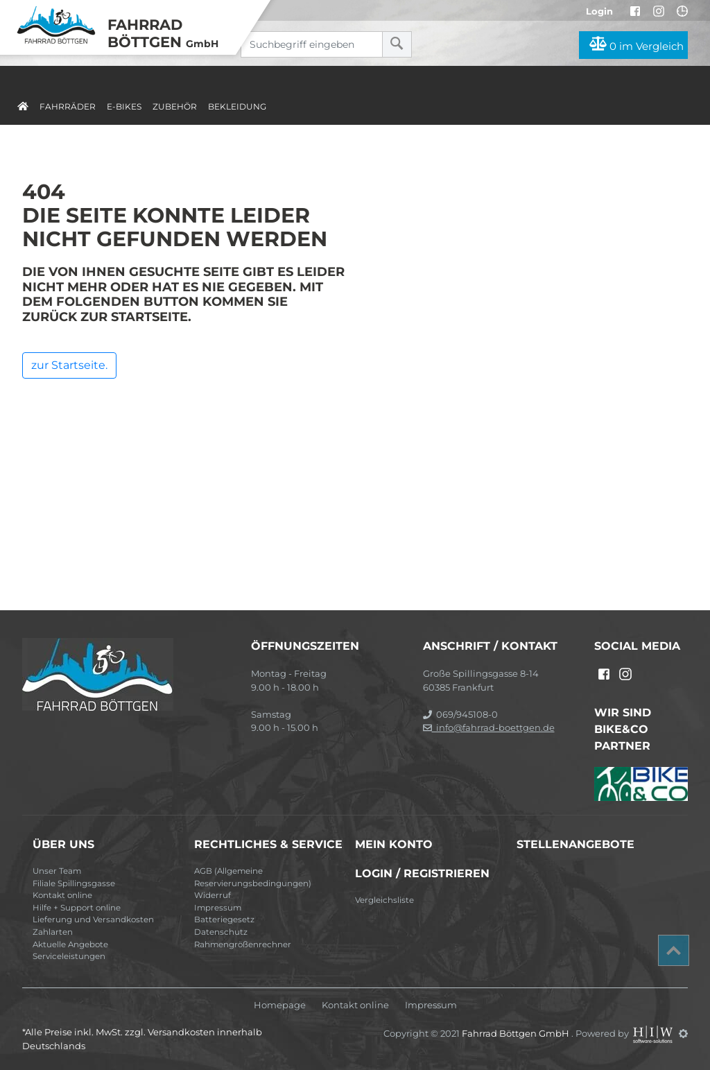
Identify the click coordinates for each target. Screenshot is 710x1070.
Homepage (280, 1005)
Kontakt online (62, 895)
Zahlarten (53, 932)
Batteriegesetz (224, 919)
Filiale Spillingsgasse (74, 883)
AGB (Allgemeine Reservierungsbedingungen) (252, 877)
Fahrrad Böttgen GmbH (516, 1033)
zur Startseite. (69, 365)
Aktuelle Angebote (70, 944)
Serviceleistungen (69, 956)
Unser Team (57, 871)
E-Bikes (124, 106)
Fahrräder (68, 106)
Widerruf (212, 895)
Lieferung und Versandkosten (93, 919)
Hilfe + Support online (77, 908)
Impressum (217, 908)
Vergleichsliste (384, 900)
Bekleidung (237, 106)
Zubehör (175, 106)
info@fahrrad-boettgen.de (489, 727)
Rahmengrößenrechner (242, 944)
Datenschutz (221, 932)
